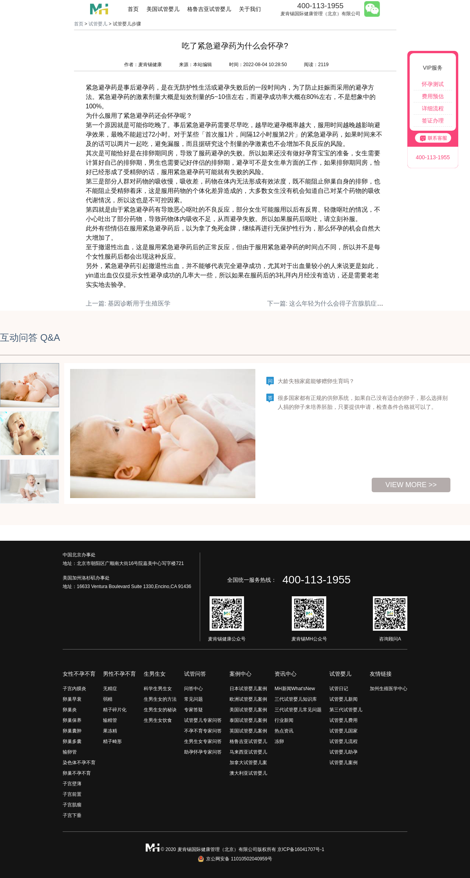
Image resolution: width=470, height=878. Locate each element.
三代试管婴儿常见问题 (298, 709)
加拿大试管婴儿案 (248, 762)
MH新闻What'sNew (295, 688)
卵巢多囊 (72, 741)
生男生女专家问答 (203, 741)
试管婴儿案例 (343, 762)
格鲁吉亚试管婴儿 (209, 9)
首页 (133, 9)
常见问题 (193, 699)
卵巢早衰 (72, 699)
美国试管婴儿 (162, 9)
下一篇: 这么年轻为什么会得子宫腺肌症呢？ (328, 303)
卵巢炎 (70, 709)
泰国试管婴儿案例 (248, 720)
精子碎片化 (115, 709)
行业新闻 (284, 720)
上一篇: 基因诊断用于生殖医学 (128, 303)
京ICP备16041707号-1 (300, 849)
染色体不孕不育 (79, 762)
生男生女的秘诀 (160, 709)
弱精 (107, 699)
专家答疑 (193, 709)
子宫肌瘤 (72, 805)
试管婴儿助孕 (343, 752)
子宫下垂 (72, 815)
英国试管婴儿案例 (248, 731)
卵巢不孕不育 (77, 773)
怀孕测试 (433, 84)
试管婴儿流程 (343, 741)
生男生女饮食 (158, 720)
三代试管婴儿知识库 (296, 699)
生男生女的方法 (160, 699)
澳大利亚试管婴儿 (248, 773)
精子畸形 (112, 741)
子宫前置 (72, 794)
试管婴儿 (98, 24)
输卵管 (70, 752)
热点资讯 (284, 731)
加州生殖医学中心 (388, 688)
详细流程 (433, 108)
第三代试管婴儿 (345, 709)
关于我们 (250, 9)
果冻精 (110, 731)
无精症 (110, 688)
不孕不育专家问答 (203, 731)
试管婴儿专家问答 (203, 720)
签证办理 (433, 120)
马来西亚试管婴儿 (248, 752)
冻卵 (279, 741)
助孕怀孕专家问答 (203, 752)
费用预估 (433, 96)
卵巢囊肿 (72, 731)
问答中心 (193, 688)
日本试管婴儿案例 (248, 688)
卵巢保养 (72, 720)
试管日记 (338, 688)
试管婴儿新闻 (343, 699)
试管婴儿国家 (343, 731)
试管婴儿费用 (343, 720)
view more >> (411, 485)
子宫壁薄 (72, 783)
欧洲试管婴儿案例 (248, 699)
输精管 (110, 720)
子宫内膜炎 (74, 688)
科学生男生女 (158, 688)
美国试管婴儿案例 (248, 709)
